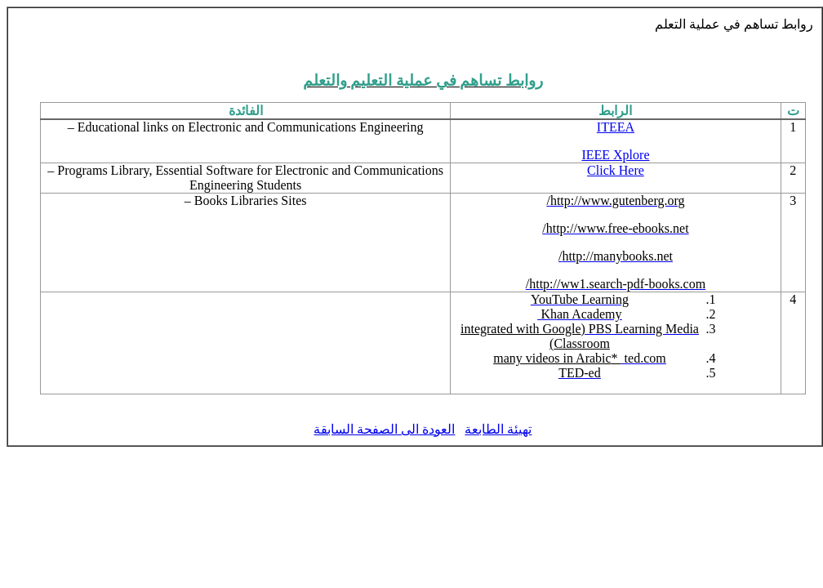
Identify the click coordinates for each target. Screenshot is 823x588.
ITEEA (615, 127)
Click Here (615, 170)
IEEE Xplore (615, 155)
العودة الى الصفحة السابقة (384, 429)
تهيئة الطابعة (498, 429)
